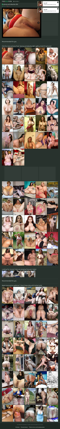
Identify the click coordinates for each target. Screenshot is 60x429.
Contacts (18, 427)
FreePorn (7, 1)
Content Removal (24, 427)
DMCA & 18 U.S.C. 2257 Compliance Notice (36, 427)
